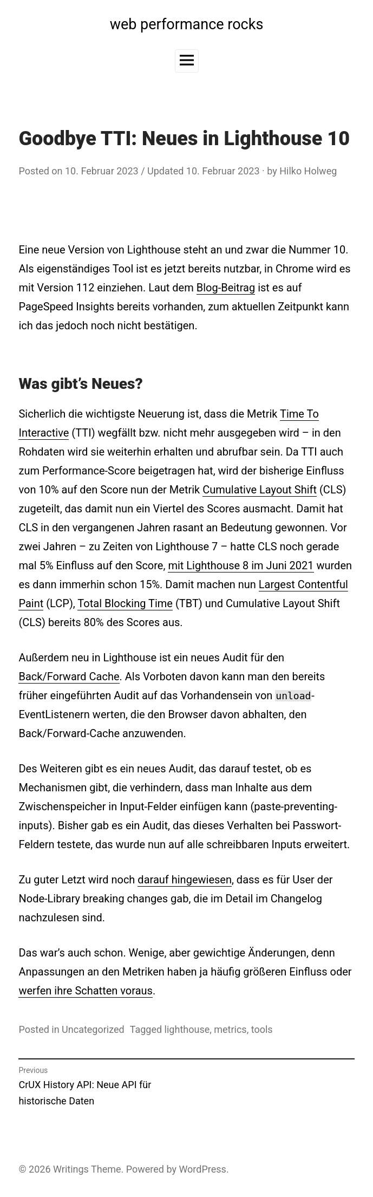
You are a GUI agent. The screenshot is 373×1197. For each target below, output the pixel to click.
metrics (230, 1029)
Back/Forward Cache (68, 676)
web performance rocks (187, 24)
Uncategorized (93, 1029)
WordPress (202, 1169)
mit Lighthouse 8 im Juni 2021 (240, 565)
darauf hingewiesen (185, 879)
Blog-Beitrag (226, 287)
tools (262, 1029)
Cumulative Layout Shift (259, 489)
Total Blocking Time (125, 603)
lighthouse (187, 1029)
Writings (71, 1169)
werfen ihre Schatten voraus (85, 990)
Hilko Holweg (308, 171)
